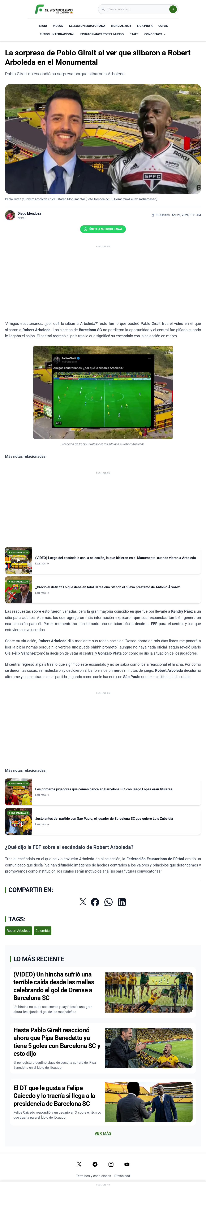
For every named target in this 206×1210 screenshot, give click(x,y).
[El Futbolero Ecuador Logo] (53, 9)
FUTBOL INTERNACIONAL (57, 34)
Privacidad (122, 1176)
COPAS (163, 25)
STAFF (134, 34)
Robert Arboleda (18, 931)
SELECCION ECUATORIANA (87, 25)
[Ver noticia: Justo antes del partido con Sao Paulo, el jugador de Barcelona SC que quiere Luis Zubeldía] (103, 821)
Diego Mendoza (29, 213)
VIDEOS (58, 25)
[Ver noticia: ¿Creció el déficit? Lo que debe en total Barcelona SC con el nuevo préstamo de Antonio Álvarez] (103, 589)
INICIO (42, 25)
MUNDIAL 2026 (121, 25)
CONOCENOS (155, 34)
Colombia (42, 931)
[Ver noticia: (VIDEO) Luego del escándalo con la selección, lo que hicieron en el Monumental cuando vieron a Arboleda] (103, 560)
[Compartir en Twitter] (83, 901)
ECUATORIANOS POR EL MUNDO (102, 34)
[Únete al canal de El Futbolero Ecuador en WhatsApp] (103, 229)
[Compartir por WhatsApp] (108, 902)
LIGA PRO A (145, 25)
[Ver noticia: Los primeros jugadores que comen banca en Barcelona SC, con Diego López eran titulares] (103, 791)
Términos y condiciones (93, 1176)
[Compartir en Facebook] (95, 902)
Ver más (103, 1133)
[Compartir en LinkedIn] (122, 902)
